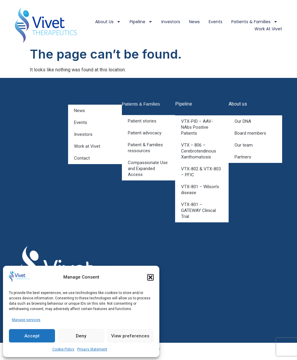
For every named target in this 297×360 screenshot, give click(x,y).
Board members (250, 133)
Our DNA (243, 121)
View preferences (130, 336)
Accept (32, 336)
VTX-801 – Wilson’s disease (200, 189)
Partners (243, 157)
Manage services (26, 320)
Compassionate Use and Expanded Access (148, 168)
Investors (170, 22)
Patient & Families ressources (145, 147)
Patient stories (142, 121)
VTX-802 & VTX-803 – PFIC (201, 171)
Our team (244, 145)
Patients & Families (254, 21)
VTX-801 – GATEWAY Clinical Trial (198, 210)
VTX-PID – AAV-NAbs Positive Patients (197, 127)
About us (108, 21)
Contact (82, 158)
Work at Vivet (268, 29)
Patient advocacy (144, 133)
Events (215, 22)
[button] (150, 277)
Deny (81, 336)
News (194, 22)
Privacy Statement (92, 349)
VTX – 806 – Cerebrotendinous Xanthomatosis (198, 151)
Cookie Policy (63, 349)
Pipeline (141, 21)
